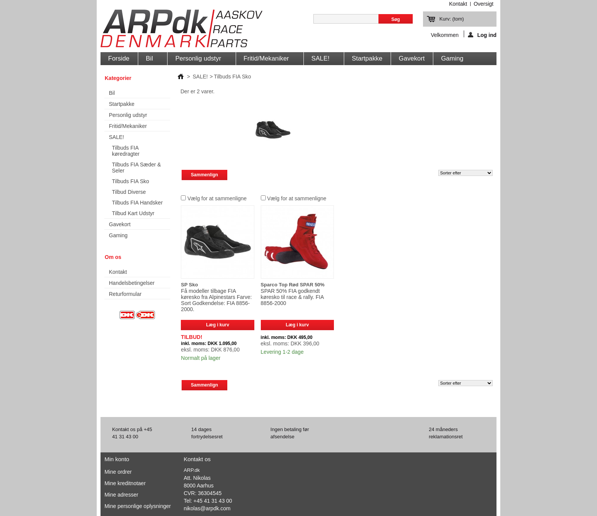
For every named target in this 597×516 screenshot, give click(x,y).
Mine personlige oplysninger (137, 506)
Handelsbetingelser (132, 283)
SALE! (322, 60)
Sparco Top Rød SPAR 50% (293, 285)
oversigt (483, 4)
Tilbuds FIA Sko (130, 181)
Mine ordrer (118, 472)
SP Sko (189, 285)
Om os (113, 257)
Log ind (482, 34)
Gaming (452, 58)
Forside (118, 58)
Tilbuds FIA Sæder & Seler (136, 167)
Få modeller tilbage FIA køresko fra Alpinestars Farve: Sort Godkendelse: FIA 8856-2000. (216, 300)
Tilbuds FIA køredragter (125, 151)
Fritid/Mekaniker (268, 60)
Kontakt (118, 272)
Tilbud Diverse (129, 192)
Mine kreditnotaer (124, 483)
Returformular (125, 294)
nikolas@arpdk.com (207, 508)
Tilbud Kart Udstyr (133, 213)
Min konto (116, 459)
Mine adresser (121, 495)
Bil (150, 60)
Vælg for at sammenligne (217, 198)
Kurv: (451, 19)
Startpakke (367, 58)
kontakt (458, 4)
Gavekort (412, 58)
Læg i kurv (217, 324)
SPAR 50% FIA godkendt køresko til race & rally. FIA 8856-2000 (292, 297)
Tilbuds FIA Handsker (137, 203)
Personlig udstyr (199, 60)
